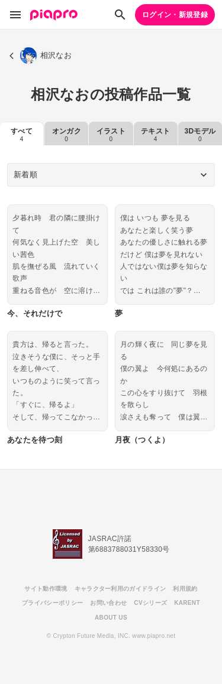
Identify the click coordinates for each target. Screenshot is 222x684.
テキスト (155, 134)
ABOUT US (111, 617)
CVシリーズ (150, 603)
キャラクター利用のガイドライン (120, 588)
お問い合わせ (108, 603)
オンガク (66, 134)
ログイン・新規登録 (175, 15)
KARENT (187, 603)
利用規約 (185, 588)
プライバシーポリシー (52, 603)
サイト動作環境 (45, 588)
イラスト (111, 134)
